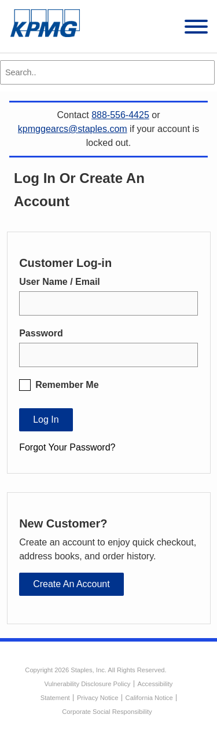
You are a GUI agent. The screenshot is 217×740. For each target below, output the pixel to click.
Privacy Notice (98, 697)
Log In (45, 419)
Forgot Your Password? (67, 447)
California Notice (149, 697)
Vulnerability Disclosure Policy (88, 683)
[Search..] (107, 72)
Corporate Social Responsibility (107, 711)
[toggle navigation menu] (196, 28)
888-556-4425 (120, 115)
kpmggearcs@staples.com (72, 129)
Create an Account (71, 584)
